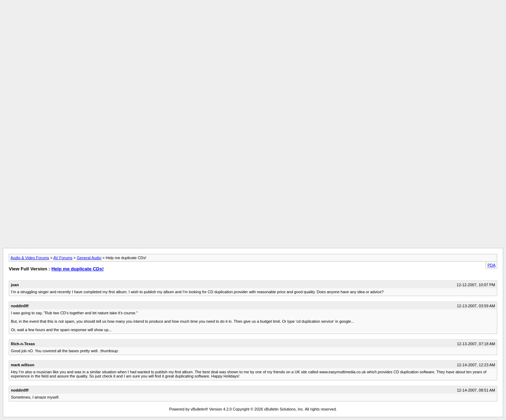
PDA (491, 265)
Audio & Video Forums (30, 258)
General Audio (89, 258)
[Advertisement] (253, 18)
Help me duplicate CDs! (77, 268)
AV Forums (62, 258)
